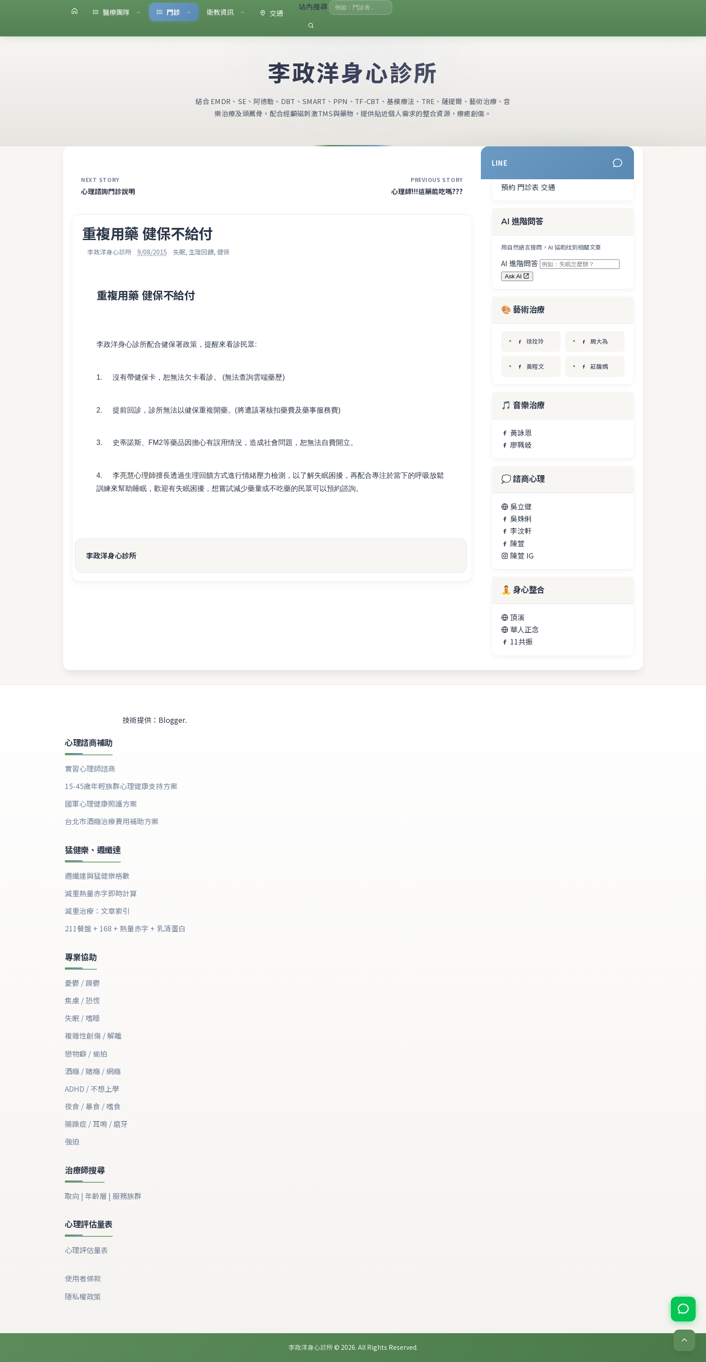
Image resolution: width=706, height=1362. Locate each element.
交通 (271, 13)
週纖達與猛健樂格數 (97, 875)
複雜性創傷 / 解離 (93, 1035)
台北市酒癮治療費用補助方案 (111, 821)
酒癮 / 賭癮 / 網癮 (93, 1071)
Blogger (171, 719)
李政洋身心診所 (353, 73)
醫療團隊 (116, 12)
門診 (173, 12)
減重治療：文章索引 (97, 910)
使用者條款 (83, 1278)
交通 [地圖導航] (548, 187)
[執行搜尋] (311, 25)
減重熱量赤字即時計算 (101, 893)
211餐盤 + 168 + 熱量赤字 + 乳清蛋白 (125, 928)
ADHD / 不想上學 (92, 1088)
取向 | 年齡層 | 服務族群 (103, 1195)
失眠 (179, 251)
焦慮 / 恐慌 (82, 1000)
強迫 (72, 1141)
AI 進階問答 (520, 263)
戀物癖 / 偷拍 (86, 1053)
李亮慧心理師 (134, 475)
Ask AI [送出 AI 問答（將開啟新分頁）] (517, 276)
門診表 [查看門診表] (528, 187)
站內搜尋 (314, 6)
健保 (223, 251)
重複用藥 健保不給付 (145, 295)
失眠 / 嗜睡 (82, 1017)
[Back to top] (684, 1340)
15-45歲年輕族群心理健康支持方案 (121, 786)
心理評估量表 (86, 1249)
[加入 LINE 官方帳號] (682, 1309)
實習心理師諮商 (90, 768)
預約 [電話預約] (508, 187)
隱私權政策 (83, 1296)
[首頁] (74, 10)
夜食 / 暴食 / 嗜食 (93, 1106)
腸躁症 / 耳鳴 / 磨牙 (96, 1123)
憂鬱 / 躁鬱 (82, 982)
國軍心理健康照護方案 (101, 803)
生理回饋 (201, 251)
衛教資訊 (226, 12)
